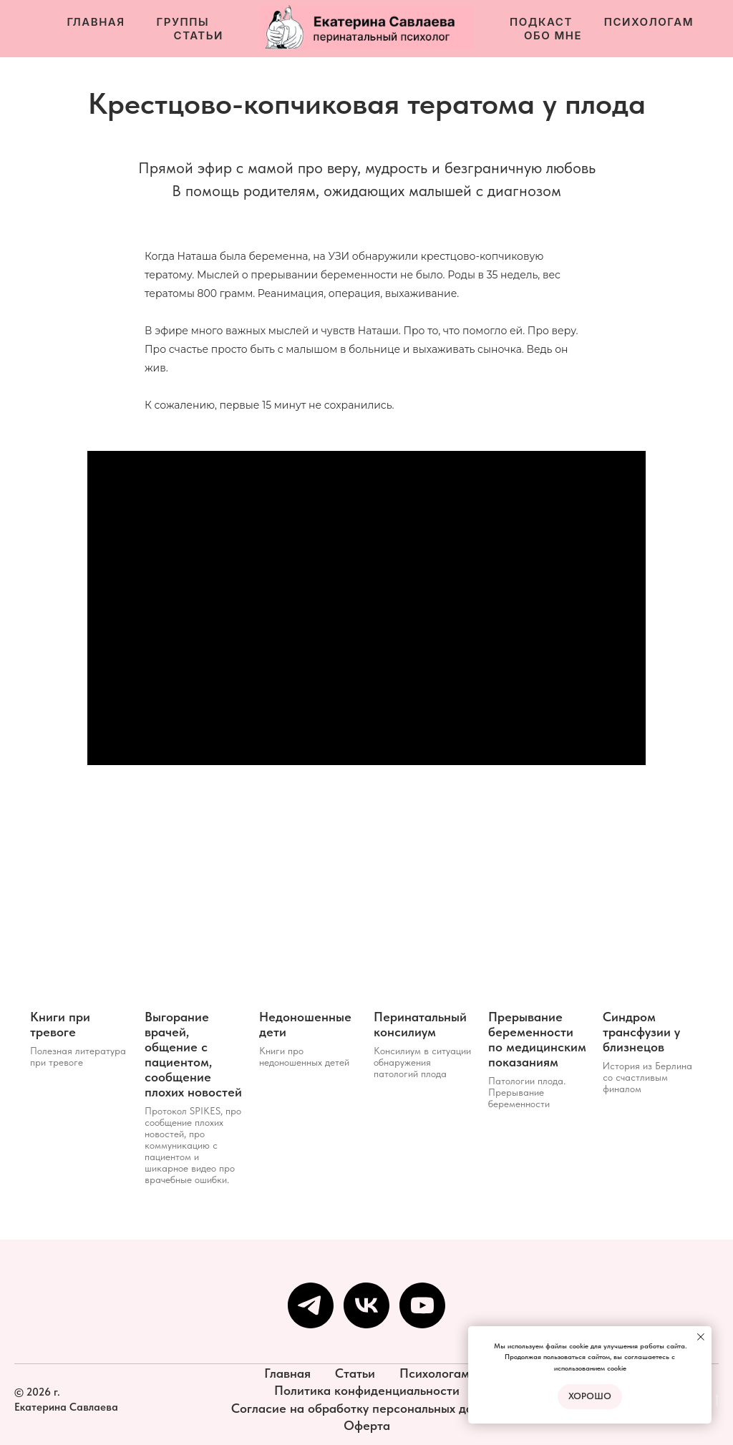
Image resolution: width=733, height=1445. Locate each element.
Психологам (649, 22)
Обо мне (553, 35)
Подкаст (541, 22)
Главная (96, 22)
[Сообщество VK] (366, 1305)
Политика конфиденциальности (367, 1390)
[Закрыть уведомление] (701, 1337)
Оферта (367, 1425)
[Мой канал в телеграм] (311, 1305)
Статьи (198, 35)
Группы (183, 22)
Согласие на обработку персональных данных (366, 1408)
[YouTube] (422, 1305)
